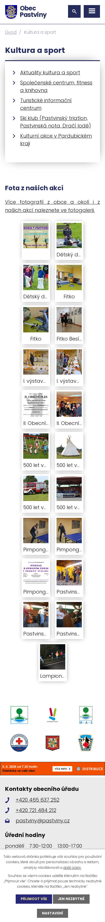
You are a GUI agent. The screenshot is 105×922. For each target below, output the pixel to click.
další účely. (72, 867)
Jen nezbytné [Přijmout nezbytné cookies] (71, 898)
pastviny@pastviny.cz (43, 820)
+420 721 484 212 (36, 810)
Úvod (11, 32)
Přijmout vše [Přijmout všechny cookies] (34, 898)
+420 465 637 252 (37, 799)
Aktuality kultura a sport (50, 72)
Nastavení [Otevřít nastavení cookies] (52, 913)
